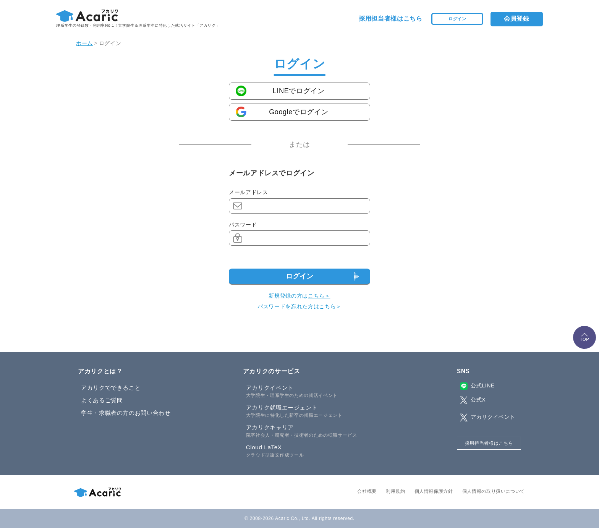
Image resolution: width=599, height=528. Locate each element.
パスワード (243, 225)
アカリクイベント (315, 391)
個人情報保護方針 (433, 491)
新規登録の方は (299, 296)
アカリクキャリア (315, 431)
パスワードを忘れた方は (299, 306)
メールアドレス (248, 192)
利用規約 (395, 491)
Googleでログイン (298, 112)
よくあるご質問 (102, 400)
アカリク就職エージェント (315, 411)
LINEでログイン (299, 91)
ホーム (84, 43)
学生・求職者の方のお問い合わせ (126, 413)
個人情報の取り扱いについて (493, 491)
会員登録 (516, 18)
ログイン (457, 18)
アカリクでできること (111, 387)
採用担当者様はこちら (390, 18)
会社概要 (367, 491)
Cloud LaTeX (315, 451)
